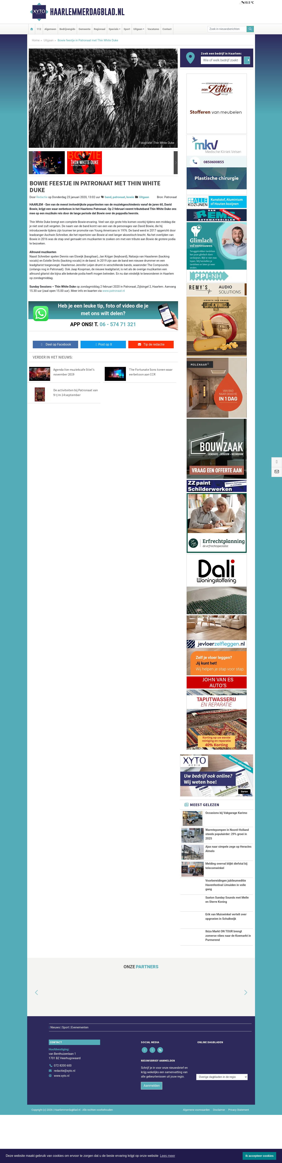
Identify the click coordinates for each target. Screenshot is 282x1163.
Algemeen (50, 29)
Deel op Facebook (55, 344)
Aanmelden (151, 1117)
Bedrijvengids (67, 29)
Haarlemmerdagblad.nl (87, 11)
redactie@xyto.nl (64, 1102)
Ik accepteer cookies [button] (259, 1155)
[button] (31, 162)
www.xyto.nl (61, 1107)
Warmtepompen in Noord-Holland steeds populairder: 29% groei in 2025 (227, 834)
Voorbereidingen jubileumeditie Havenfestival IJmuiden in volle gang (225, 885)
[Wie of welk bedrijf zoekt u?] (221, 60)
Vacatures (153, 29)
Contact (166, 29)
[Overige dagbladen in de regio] (222, 1089)
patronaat (119, 197)
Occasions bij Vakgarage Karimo (226, 813)
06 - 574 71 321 (118, 324)
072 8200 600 (63, 1097)
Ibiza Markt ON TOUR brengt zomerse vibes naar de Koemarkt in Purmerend (228, 961)
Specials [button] (114, 29)
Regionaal (99, 29)
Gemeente (84, 29)
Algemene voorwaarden (196, 1141)
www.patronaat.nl (113, 291)
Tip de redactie (151, 344)
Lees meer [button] (167, 1155)
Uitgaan (49, 40)
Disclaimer (219, 1141)
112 (39, 29)
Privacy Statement (238, 1141)
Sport (127, 29)
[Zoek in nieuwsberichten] (227, 29)
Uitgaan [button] (138, 29)
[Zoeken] (250, 29)
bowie (130, 197)
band (108, 197)
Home (36, 40)
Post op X (103, 344)
